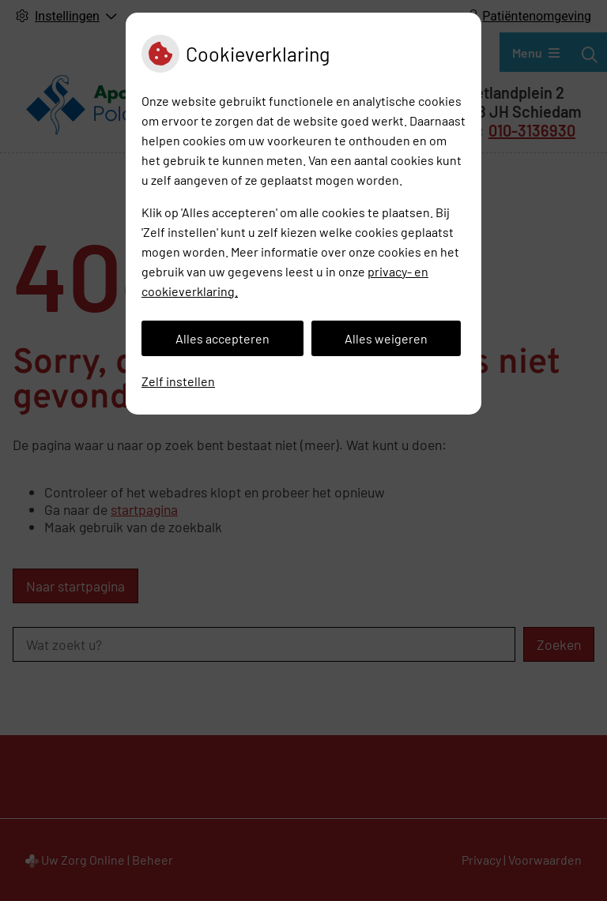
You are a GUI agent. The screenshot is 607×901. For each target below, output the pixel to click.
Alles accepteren (222, 338)
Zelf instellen (178, 381)
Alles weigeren (386, 338)
